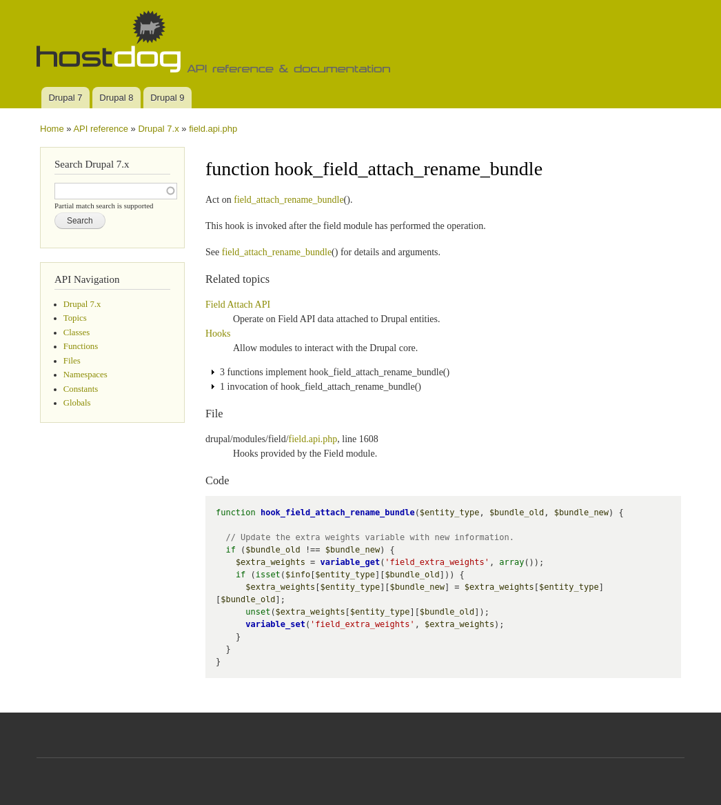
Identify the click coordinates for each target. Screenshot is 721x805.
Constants (80, 389)
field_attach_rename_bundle (288, 200)
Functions (80, 346)
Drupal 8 (116, 97)
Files (72, 361)
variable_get (350, 562)
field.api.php (213, 128)
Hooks (218, 333)
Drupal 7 (65, 97)
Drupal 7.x (158, 128)
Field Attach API (237, 304)
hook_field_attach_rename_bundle (338, 512)
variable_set (275, 624)
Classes (76, 332)
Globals (77, 403)
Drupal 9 (167, 97)
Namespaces (85, 374)
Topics (75, 318)
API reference (100, 128)
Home (52, 128)
